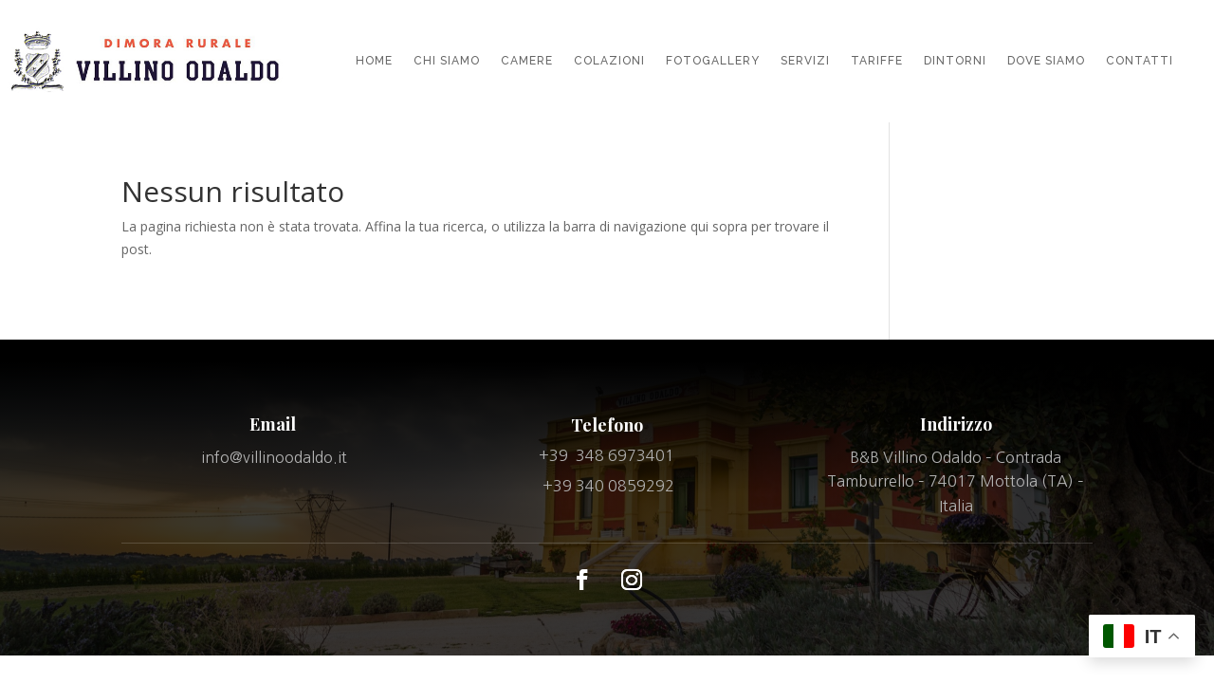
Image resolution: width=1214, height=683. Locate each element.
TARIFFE (877, 60)
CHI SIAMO (447, 60)
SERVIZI (805, 60)
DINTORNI (955, 60)
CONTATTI (1139, 60)
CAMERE (527, 60)
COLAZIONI (609, 60)
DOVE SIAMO (1046, 60)
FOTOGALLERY (713, 60)
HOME (374, 60)
